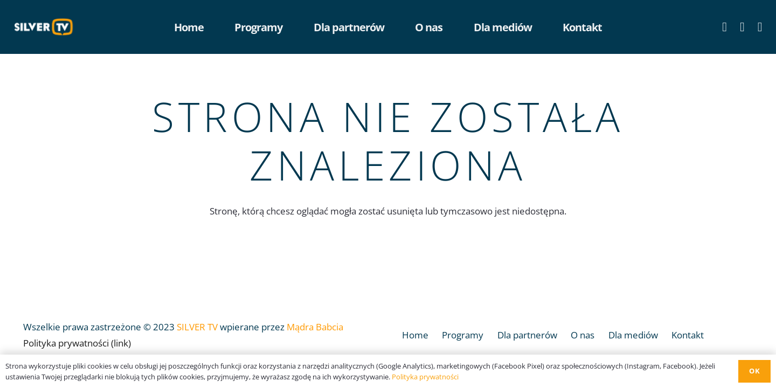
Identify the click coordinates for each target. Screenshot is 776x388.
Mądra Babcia (315, 327)
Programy (462, 335)
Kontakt (687, 335)
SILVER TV (197, 327)
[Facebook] (724, 26)
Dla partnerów (527, 335)
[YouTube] (742, 26)
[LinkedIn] (760, 26)
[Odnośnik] (46, 27)
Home (415, 335)
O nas (582, 335)
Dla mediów (633, 335)
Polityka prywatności (425, 377)
